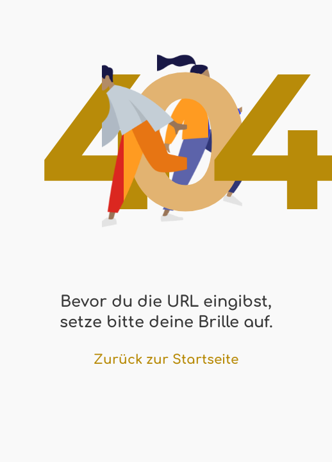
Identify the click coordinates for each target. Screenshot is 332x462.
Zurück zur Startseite (166, 359)
